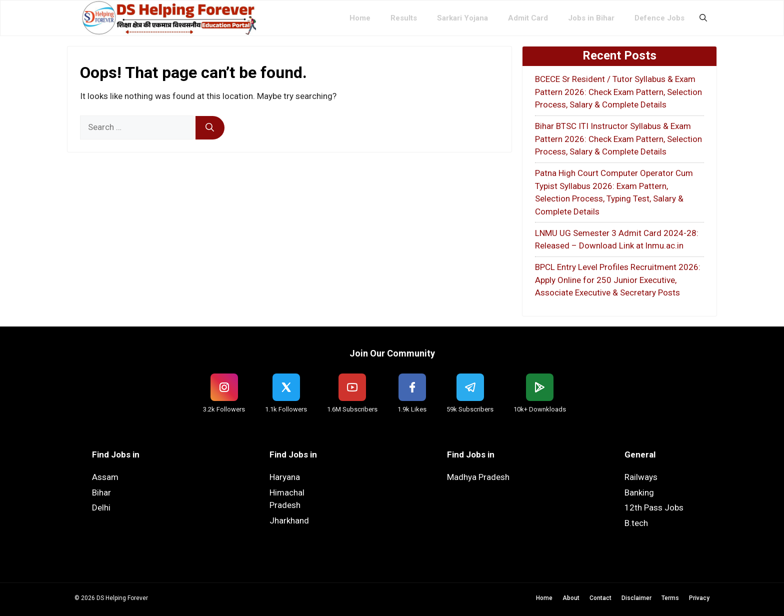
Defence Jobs (659, 18)
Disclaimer (637, 598)
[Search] (210, 128)
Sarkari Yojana (462, 18)
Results (403, 18)
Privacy (699, 598)
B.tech (636, 523)
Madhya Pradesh (478, 477)
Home (360, 18)
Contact (601, 598)
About (571, 598)
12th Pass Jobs (654, 507)
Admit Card (528, 18)
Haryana (285, 477)
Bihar (101, 493)
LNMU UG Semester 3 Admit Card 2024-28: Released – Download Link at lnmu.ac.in (616, 239)
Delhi (101, 507)
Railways (641, 477)
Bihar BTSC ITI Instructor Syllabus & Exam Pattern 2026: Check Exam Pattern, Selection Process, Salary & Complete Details (618, 138)
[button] (703, 18)
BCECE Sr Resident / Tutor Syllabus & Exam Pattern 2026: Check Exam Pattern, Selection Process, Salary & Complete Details (618, 92)
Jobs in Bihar (591, 18)
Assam (105, 477)
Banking (639, 493)
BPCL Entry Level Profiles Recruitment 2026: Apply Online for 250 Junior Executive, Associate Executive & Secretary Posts (617, 280)
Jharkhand (289, 521)
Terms (670, 598)
